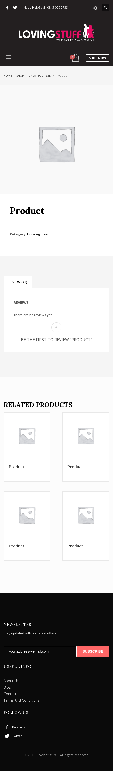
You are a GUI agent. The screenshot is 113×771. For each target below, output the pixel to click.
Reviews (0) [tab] (18, 282)
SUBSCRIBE (93, 651)
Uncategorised (39, 75)
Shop (20, 75)
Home (8, 75)
